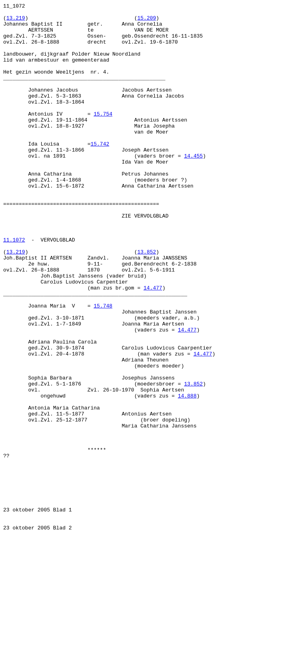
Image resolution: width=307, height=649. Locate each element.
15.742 (99, 172)
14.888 (187, 474)
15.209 (146, 21)
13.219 (15, 21)
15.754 (103, 136)
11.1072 (14, 287)
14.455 (193, 186)
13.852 (146, 302)
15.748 (103, 366)
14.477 (153, 345)
